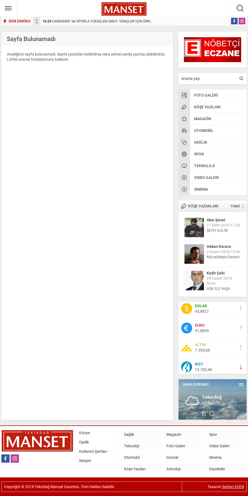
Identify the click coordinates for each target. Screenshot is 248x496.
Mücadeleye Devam (223, 256)
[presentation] (36, 20)
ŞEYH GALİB (217, 230)
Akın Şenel (216, 219)
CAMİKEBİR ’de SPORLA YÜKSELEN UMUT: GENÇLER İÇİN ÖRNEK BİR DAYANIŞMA (111, 21)
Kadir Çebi (216, 272)
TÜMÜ (235, 206)
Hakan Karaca (219, 246)
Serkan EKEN (233, 486)
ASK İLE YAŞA (218, 288)
